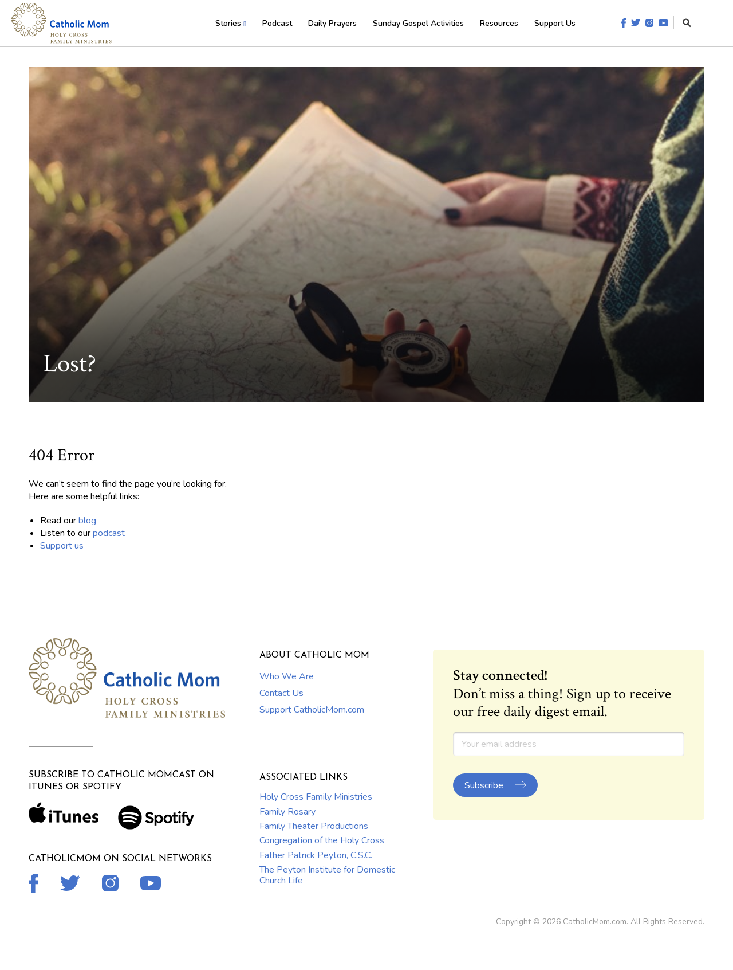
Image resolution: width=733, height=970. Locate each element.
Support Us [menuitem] (555, 23)
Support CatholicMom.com (311, 709)
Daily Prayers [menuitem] (332, 23)
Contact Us (281, 693)
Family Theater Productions (313, 826)
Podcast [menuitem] (277, 23)
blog (87, 520)
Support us (62, 545)
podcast (109, 533)
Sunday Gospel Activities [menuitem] (418, 23)
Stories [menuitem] (228, 23)
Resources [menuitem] (499, 23)
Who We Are (286, 676)
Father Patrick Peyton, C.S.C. (315, 855)
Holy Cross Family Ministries (315, 797)
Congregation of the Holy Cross (321, 840)
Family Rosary (287, 811)
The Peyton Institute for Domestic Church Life (327, 874)
